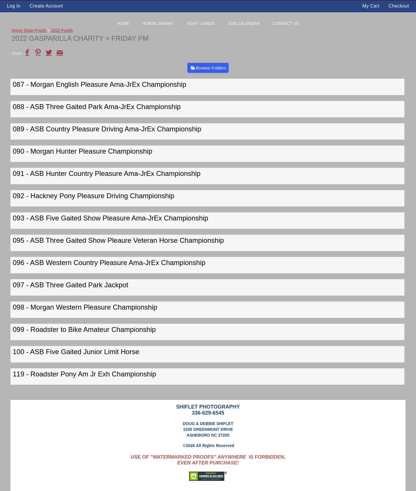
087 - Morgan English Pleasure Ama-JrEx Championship (99, 84)
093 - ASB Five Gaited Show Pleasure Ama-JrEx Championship (110, 218)
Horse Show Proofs (29, 30)
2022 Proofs (62, 30)
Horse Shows (158, 23)
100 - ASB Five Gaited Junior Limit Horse (76, 352)
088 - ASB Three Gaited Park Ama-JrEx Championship (97, 107)
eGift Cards (201, 23)
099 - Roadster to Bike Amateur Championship (84, 329)
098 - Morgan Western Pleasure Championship (85, 307)
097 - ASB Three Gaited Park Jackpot (70, 285)
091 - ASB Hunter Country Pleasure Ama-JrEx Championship (107, 173)
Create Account (46, 5)
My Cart (372, 5)
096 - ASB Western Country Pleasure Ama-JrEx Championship (109, 262)
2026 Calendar (244, 23)
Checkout (399, 5)
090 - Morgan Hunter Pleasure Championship (82, 151)
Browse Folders (211, 67)
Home (123, 23)
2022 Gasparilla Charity (57, 38)
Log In (14, 5)
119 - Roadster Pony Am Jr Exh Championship (84, 374)
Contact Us (286, 23)
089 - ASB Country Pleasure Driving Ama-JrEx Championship (107, 129)
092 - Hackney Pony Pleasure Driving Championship (93, 196)
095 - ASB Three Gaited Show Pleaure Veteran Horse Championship (118, 240)
